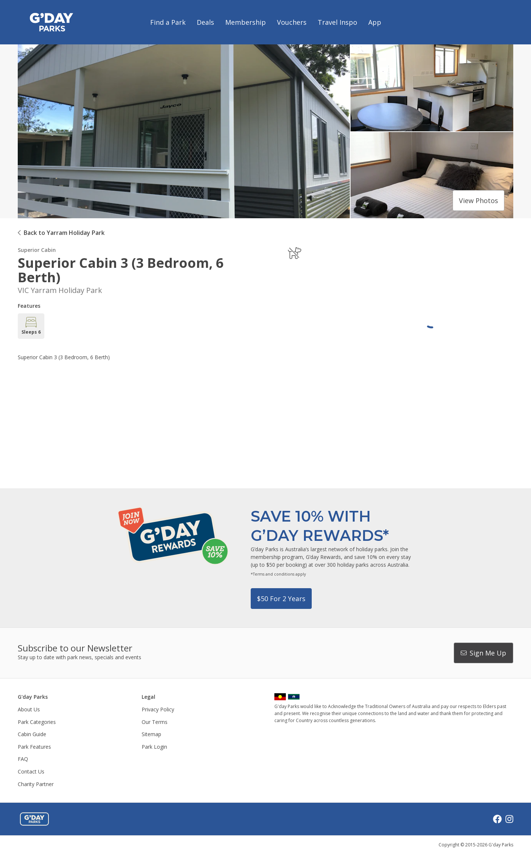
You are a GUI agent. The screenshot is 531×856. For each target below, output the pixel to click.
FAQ (23, 758)
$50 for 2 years (281, 598)
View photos (478, 200)
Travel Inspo (337, 22)
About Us (29, 709)
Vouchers (292, 22)
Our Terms (155, 721)
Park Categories (37, 721)
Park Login (154, 746)
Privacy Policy (158, 709)
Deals (205, 22)
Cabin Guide (32, 734)
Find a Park (168, 22)
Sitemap (151, 734)
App (374, 22)
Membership (245, 22)
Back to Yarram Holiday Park (64, 232)
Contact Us (31, 771)
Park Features (34, 746)
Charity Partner (36, 784)
